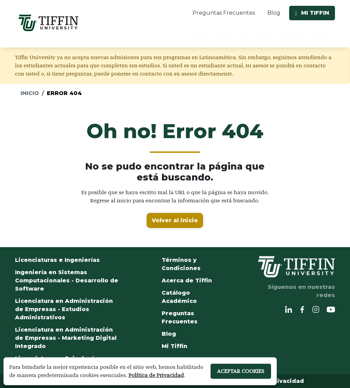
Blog (273, 13)
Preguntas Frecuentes (223, 13)
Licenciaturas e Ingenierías (57, 260)
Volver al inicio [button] (175, 220)
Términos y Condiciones (181, 264)
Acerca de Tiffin (187, 280)
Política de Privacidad (156, 375)
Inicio (30, 93)
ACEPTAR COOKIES (240, 371)
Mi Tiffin (174, 346)
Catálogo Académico (179, 297)
